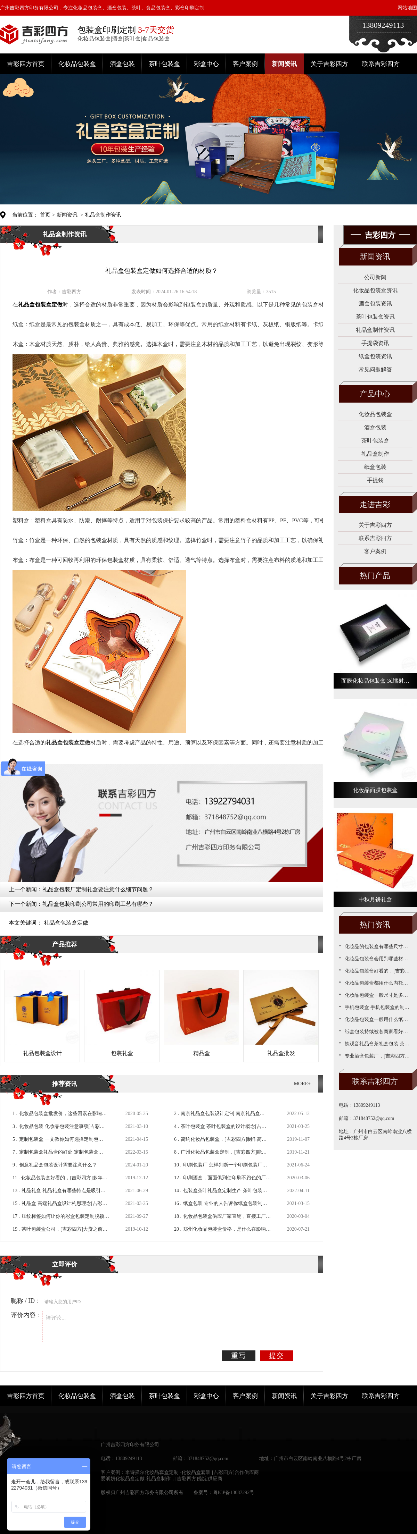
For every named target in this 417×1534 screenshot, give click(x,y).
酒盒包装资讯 (375, 303)
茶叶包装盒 (164, 63)
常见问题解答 (375, 369)
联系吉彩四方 (381, 63)
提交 (276, 1355)
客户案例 (245, 63)
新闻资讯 (284, 63)
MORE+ (302, 1083)
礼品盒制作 (375, 454)
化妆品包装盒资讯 (375, 290)
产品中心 (375, 393)
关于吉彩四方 (329, 63)
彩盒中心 (206, 63)
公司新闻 (375, 277)
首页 (45, 215)
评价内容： (26, 1315)
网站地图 (407, 7)
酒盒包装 (122, 63)
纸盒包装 (375, 467)
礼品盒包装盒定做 (66, 923)
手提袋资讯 (375, 343)
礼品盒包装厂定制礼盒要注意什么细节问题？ (98, 889)
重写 (238, 1355)
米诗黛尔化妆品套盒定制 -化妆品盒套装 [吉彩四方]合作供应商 (192, 1472)
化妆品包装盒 (77, 63)
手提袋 (375, 480)
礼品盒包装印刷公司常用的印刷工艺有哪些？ (98, 904)
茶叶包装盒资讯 (375, 317)
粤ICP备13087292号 (234, 1492)
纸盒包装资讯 (375, 356)
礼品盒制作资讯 (103, 215)
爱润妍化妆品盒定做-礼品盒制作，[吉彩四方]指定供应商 (161, 1478)
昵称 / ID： (26, 1300)
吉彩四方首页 (25, 63)
